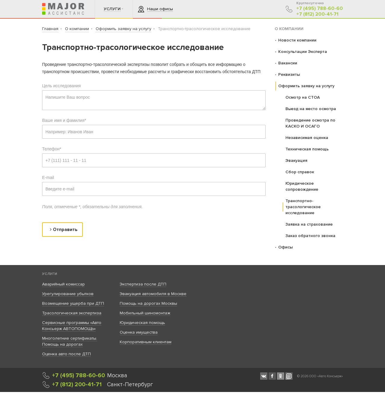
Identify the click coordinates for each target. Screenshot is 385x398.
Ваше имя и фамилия (64, 120)
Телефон (51, 149)
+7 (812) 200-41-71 (317, 14)
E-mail (48, 177)
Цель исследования (61, 85)
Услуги (49, 274)
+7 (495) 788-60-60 (319, 8)
